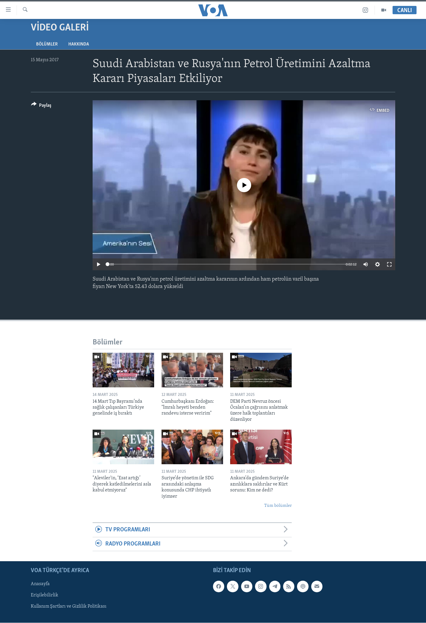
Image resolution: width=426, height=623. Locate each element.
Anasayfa (40, 584)
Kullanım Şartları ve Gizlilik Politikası (68, 606)
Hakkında (78, 44)
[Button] (41, 106)
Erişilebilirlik (44, 595)
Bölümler (47, 44)
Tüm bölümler (278, 506)
